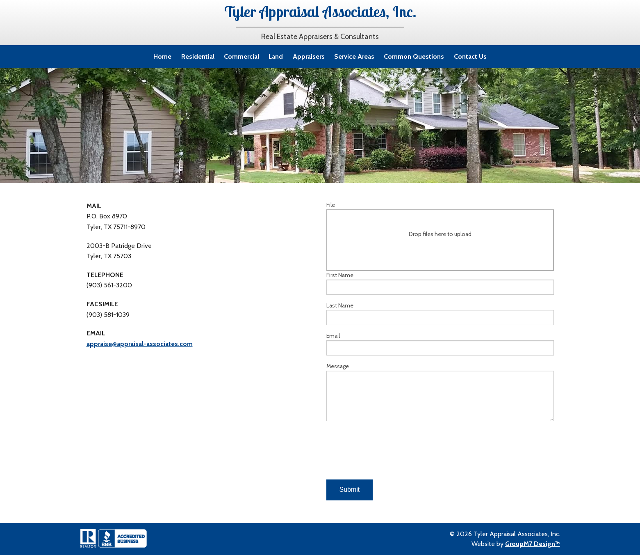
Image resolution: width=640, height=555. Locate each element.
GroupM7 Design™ (532, 544)
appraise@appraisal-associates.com (140, 344)
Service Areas (354, 56)
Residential (197, 56)
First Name (440, 283)
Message (440, 391)
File (440, 236)
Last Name (440, 313)
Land (276, 56)
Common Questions (414, 56)
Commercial (241, 56)
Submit (349, 489)
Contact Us (470, 56)
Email (440, 343)
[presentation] (388, 454)
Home (162, 56)
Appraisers (309, 56)
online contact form (147, 131)
